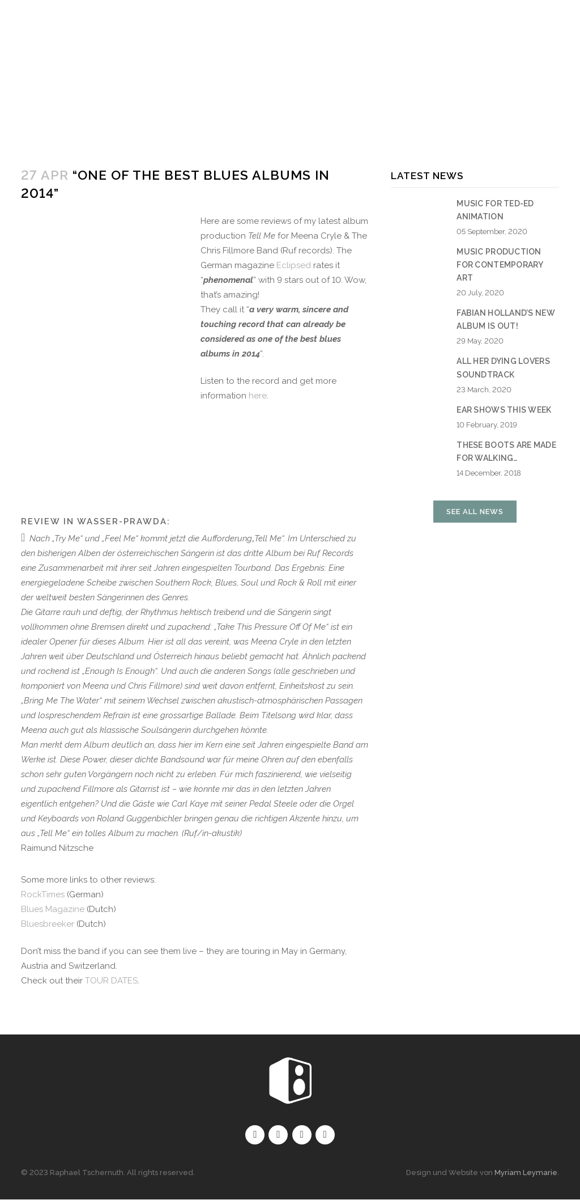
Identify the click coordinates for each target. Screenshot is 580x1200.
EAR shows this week (504, 409)
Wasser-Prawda (122, 521)
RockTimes (43, 894)
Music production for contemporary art (500, 264)
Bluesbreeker (47, 924)
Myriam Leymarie (525, 1173)
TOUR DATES (111, 981)
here (258, 396)
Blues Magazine (52, 909)
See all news (475, 511)
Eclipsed (293, 265)
